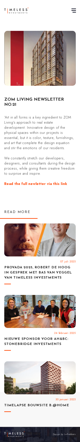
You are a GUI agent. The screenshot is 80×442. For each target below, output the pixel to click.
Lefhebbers (70, 434)
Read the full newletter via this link (35, 183)
